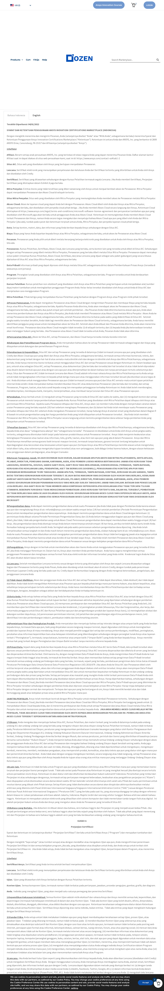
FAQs (36, 59)
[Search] (157, 59)
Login (149, 5)
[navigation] (21, 5)
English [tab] (36, 115)
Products (17, 60)
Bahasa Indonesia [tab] (16, 115)
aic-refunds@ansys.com (54, 509)
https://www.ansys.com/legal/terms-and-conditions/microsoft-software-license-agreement (67, 211)
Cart (28, 59)
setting (74, 988)
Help (44, 59)
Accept (145, 982)
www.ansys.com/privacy (18, 268)
